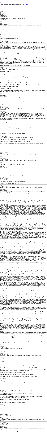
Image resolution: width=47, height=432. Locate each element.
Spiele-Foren (9, 0)
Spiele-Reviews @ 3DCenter (17, 0)
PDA (1, 2)
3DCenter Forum (3, 0)
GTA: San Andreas (25, 4)
